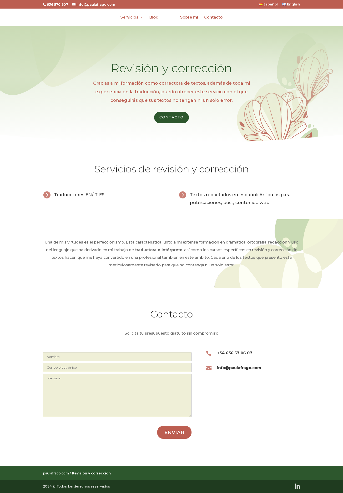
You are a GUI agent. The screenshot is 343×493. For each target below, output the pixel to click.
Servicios (131, 18)
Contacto (211, 18)
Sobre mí (187, 18)
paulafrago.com (56, 473)
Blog (155, 18)
